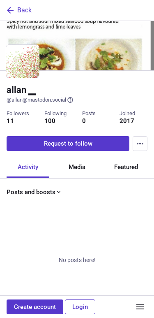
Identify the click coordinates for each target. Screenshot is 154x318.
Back (18, 10)
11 (10, 121)
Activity (28, 167)
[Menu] (140, 143)
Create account (35, 307)
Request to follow (68, 143)
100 (49, 121)
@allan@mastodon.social (40, 100)
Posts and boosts (34, 192)
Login (80, 307)
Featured (126, 167)
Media (77, 167)
